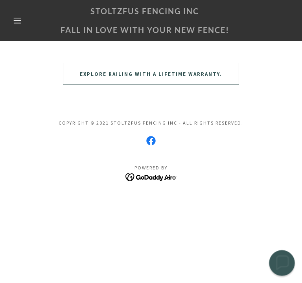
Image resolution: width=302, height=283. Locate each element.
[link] (144, 31)
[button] (17, 20)
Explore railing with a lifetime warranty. (151, 74)
